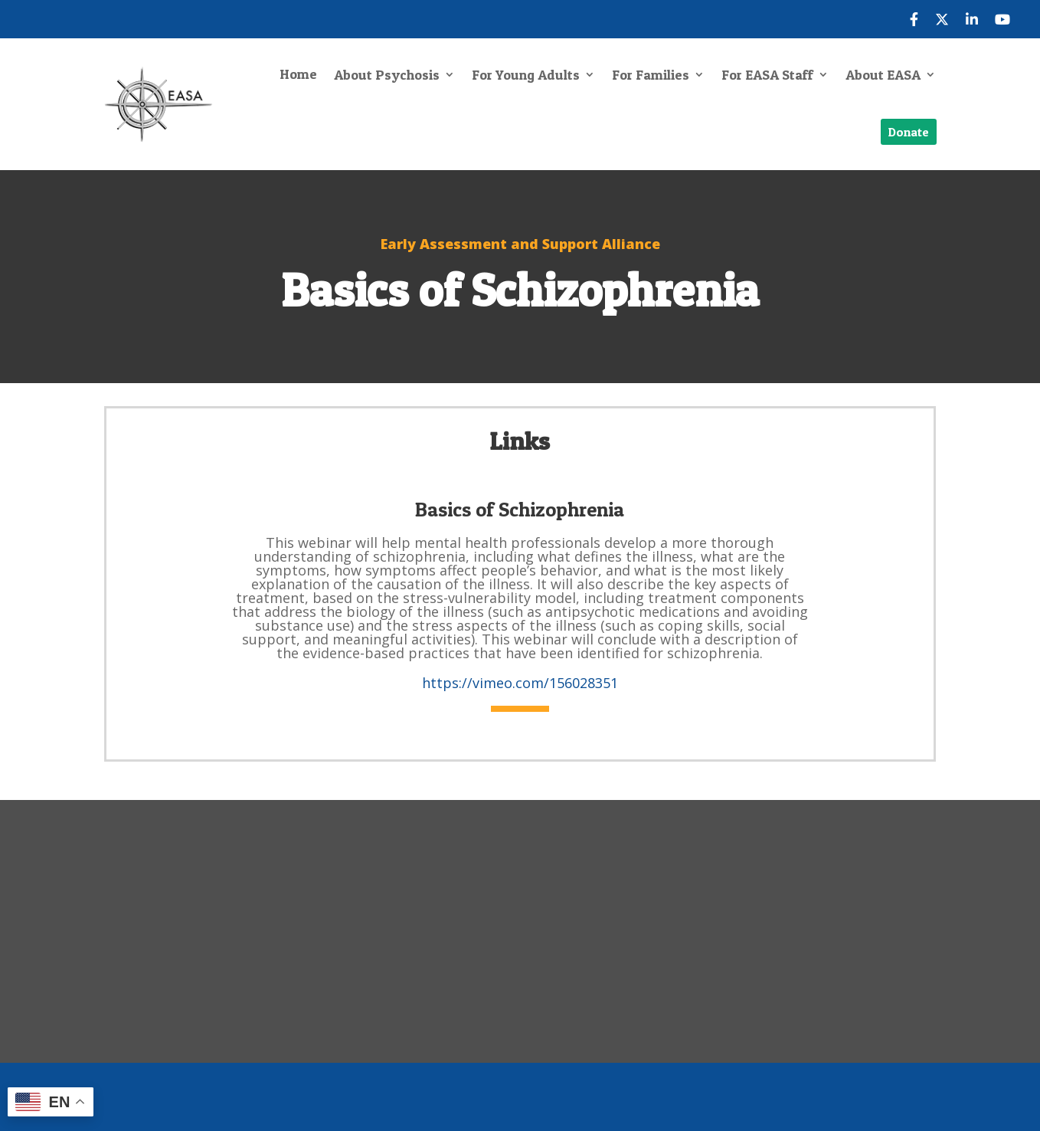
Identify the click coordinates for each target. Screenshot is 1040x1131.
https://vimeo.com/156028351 (520, 683)
